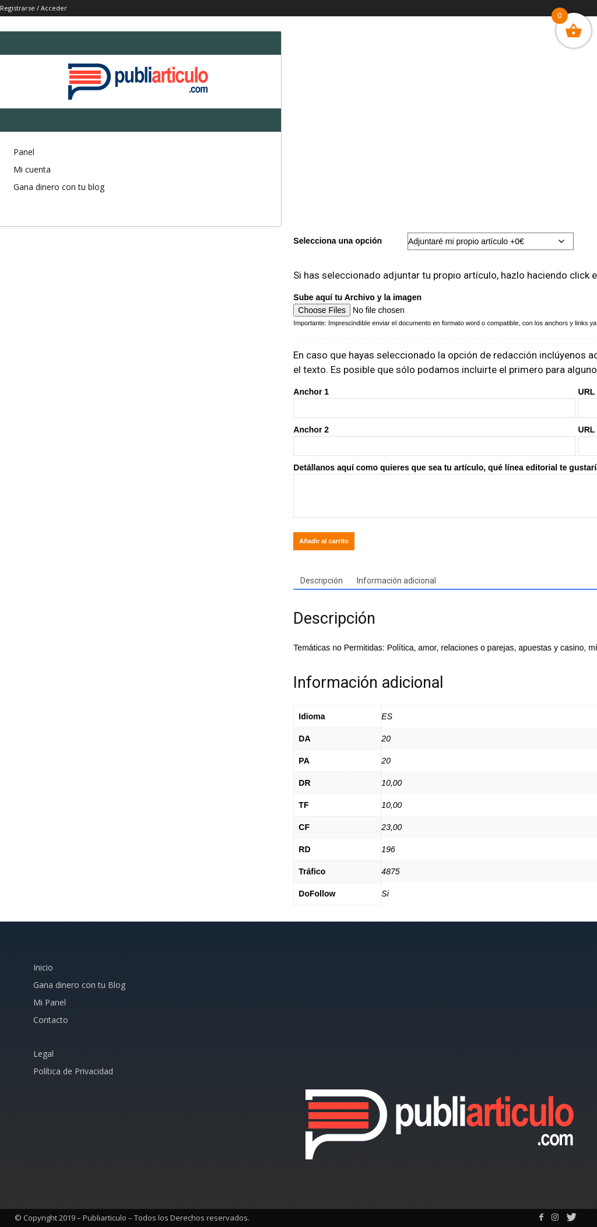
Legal (43, 1053)
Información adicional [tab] (396, 580)
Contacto (50, 1019)
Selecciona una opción (337, 240)
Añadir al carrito (323, 540)
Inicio (43, 967)
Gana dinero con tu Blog (79, 984)
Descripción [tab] (321, 580)
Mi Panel (49, 1002)
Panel (23, 151)
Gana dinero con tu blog (58, 186)
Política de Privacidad (73, 1071)
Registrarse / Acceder (33, 7)
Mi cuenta (32, 169)
